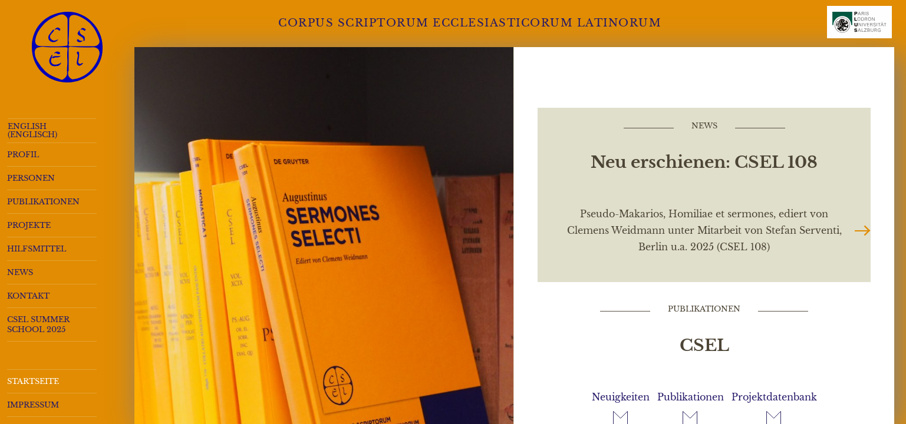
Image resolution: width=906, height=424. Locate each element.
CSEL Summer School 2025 (38, 324)
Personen (31, 178)
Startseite (33, 381)
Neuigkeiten (621, 397)
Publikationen (43, 202)
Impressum (33, 405)
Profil (23, 155)
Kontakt (28, 296)
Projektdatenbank (774, 397)
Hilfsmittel (36, 249)
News (20, 272)
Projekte (29, 225)
